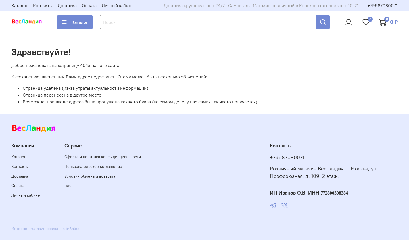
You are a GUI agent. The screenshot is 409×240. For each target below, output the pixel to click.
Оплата (89, 5)
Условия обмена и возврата (89, 176)
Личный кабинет (119, 5)
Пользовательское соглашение (93, 166)
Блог (68, 185)
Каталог (19, 5)
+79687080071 (382, 5)
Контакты (43, 5)
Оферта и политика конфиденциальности (102, 156)
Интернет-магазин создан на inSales (45, 228)
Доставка (67, 5)
